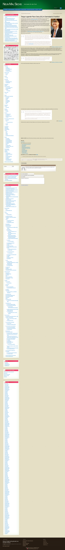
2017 (6, 209)
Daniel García (24, 156)
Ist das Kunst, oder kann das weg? (9, 118)
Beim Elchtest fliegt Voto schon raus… (10, 18)
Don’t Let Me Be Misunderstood (26, 144)
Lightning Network (8, 202)
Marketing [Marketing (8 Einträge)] (5, 54)
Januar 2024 (6, 406)
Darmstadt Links (9, 230)
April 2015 (6, 487)
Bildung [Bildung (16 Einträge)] (6, 47)
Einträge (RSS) (29, 548)
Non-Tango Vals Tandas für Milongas (12, 352)
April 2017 (6, 463)
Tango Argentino (44, 156)
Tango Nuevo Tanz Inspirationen (11, 328)
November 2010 (7, 530)
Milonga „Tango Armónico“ (9, 317)
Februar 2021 (7, 421)
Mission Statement (7, 271)
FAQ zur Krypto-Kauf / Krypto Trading (11, 200)
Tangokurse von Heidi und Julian (14, 175)
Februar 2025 (7, 395)
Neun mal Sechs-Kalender (9, 296)
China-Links (8, 229)
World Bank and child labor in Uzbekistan (57, 13)
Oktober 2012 (7, 516)
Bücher (6, 76)
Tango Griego (22, 141)
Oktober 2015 (7, 481)
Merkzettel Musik (9, 264)
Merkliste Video (9, 221)
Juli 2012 (6, 519)
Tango (7, 134)
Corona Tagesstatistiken (10, 286)
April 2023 (6, 411)
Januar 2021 (6, 422)
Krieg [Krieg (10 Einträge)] (11, 53)
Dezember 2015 (7, 479)
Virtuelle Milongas (9, 329)
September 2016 (7, 470)
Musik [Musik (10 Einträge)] (12, 54)
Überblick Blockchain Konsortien (10, 203)
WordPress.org (7, 365)
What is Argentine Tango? (9, 356)
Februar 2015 (7, 489)
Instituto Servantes (36, 156)
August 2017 (6, 460)
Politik (6, 137)
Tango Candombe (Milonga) (10, 348)
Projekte (6, 280)
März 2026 (6, 383)
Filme (7, 219)
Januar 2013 (6, 513)
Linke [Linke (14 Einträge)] (16, 53)
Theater (7, 123)
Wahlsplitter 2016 (8, 303)
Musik (6, 130)
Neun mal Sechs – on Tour (9, 277)
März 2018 (6, 453)
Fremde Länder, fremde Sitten (9, 96)
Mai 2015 (6, 486)
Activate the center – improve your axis (12, 333)
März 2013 (6, 511)
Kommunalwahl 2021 (9, 81)
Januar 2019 (6, 444)
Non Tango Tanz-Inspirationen (11, 327)
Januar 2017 (6, 466)
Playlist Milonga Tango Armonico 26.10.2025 (11, 26)
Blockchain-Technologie (34, 19)
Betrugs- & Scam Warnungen (10, 190)
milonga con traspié (40, 156)
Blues (7, 131)
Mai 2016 (6, 474)
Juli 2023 (6, 409)
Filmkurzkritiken (7, 208)
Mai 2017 (6, 462)
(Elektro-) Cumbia (9, 261)
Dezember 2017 (7, 456)
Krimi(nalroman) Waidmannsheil (10, 295)
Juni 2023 (6, 410)
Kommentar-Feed (7, 364)
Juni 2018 (6, 451)
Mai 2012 (6, 521)
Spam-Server (7, 278)
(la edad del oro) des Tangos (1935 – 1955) (36, 31)
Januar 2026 (6, 385)
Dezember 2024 (7, 397)
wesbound (24, 165)
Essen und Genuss (7, 86)
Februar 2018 (7, 454)
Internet (6, 112)
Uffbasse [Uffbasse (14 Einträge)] (14, 59)
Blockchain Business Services (10, 193)
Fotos (5, 95)
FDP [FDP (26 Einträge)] (14, 51)
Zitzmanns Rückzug (9, 180)
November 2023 (7, 407)
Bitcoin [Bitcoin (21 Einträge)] (11, 47)
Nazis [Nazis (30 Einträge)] (16, 54)
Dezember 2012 (7, 514)
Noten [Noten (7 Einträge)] (5, 55)
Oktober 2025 (7, 388)
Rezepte (7, 89)
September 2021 (7, 416)
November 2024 (7, 398)
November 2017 (7, 457)
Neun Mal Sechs (12, 4)
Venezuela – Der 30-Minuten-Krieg (9, 19)
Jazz (6, 132)
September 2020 (7, 426)
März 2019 (6, 442)
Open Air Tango (9, 323)
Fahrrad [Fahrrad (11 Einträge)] (10, 51)
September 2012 (7, 517)
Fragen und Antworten (9, 276)
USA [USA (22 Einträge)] (7, 60)
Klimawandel (6, 128)
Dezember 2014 (7, 491)
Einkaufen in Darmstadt (9, 216)
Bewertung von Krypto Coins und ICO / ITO (11, 191)
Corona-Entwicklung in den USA (11, 287)
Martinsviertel (8, 82)
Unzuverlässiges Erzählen (10, 222)
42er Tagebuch (8, 281)
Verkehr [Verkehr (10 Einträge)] (10, 59)
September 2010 (7, 531)
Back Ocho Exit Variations (11, 344)
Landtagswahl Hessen (9, 142)
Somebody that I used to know (26, 148)
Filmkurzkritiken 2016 (9, 210)
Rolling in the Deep (24, 151)
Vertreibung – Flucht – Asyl (9, 146)
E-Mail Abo (7, 274)
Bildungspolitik (7, 72)
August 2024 (6, 400)
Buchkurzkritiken (9, 214)
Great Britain (7, 100)
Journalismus (7, 126)
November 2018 (7, 446)
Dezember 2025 (7, 386)
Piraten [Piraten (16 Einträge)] (11, 55)
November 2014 (7, 492)
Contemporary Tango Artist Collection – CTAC (12, 316)
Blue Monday (24, 146)
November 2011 (7, 527)
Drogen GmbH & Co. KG (9, 87)
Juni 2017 (6, 461)
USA (6, 103)
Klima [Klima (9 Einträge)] (8, 53)
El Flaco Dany (29, 156)
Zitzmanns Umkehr (7, 22)
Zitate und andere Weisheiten (9, 161)
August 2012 (6, 518)
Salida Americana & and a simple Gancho (12, 347)
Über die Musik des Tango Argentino (11, 355)
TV (6, 93)
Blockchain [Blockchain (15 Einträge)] (15, 47)
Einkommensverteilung (9, 154)
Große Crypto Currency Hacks (10, 201)
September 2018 (7, 448)
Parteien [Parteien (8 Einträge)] (7, 55)
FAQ (6, 275)
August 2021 (6, 417)
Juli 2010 (6, 533)
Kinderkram (6, 127)
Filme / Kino (6, 92)
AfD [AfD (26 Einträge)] (5, 46)
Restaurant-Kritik (8, 88)
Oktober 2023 (7, 408)
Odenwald (7, 107)
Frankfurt (32, 156)
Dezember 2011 (7, 526)
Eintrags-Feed (7, 363)
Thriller (7, 77)
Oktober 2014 (7, 493)
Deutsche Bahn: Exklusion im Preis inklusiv (25, 13)
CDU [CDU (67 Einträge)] (10, 49)
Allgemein (6, 65)
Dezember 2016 (7, 467)
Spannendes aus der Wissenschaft (11, 254)
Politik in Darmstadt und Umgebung (13, 238)
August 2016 (6, 471)
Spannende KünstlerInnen (10, 251)
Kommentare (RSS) (34, 548)
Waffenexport (8, 147)
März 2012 (6, 523)
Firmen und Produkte (9, 156)
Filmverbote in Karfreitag (10, 220)
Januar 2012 (6, 525)
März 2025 (6, 394)
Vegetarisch (8, 90)
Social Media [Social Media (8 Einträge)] (9, 56)
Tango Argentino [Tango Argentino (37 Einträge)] (9, 58)
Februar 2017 (7, 465)
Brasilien (7, 98)
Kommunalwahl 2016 (9, 140)
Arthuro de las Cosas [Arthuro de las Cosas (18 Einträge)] (11, 46)
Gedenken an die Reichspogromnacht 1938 (11, 25)
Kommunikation (7, 129)
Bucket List (7, 284)
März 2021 (6, 420)
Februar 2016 (7, 477)
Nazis (7, 144)
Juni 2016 (6, 473)
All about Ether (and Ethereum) (10, 188)
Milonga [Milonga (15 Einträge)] (9, 54)
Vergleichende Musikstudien (10, 135)
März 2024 (6, 404)
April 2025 (6, 393)
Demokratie (7, 138)
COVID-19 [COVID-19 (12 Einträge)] (8, 50)
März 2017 (6, 464)
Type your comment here (32, 181)
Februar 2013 (7, 512)
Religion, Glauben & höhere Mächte (12, 246)
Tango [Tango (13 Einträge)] (16, 56)
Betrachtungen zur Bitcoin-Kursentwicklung (12, 189)
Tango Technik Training (10, 320)
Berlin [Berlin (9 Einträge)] (17, 46)
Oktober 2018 (7, 447)
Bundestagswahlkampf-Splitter (11, 304)
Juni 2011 (6, 529)
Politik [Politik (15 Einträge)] (14, 55)
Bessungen (7, 80)
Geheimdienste (8, 139)
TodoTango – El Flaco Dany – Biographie (57, 46)
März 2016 (6, 476)
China (7, 99)
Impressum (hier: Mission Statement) (28, 540)
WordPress (38, 547)
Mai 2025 (6, 392)
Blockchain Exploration (8, 186)
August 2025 (6, 390)
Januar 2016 (6, 478)
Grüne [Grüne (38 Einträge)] (6, 52)
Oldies (7, 133)
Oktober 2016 (7, 469)
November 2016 (7, 468)
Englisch (6, 85)
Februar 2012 (7, 524)
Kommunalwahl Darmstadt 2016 (11, 305)
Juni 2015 (6, 485)
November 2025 (7, 387)
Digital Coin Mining (8, 199)
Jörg (5, 180)
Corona (7, 285)
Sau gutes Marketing (11, 241)
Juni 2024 (6, 401)
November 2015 (7, 480)
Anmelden (6, 362)
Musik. (37, 154)
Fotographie (7, 290)
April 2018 (6, 452)
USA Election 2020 (8, 299)
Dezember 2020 (7, 423)
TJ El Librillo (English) (10, 353)
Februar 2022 (7, 415)
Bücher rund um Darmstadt (11, 235)
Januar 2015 (6, 490)
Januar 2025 (6, 396)
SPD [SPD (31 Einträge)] (13, 56)
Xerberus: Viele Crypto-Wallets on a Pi (11, 206)
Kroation (7, 102)
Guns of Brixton (24, 145)
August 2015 (6, 483)
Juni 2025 (6, 391)
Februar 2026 (7, 384)
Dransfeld (7, 289)
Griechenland (8, 101)
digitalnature (31, 547)
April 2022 (6, 413)
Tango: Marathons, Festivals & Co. (10, 350)
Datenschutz (6, 84)
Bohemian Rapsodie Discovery (26, 147)
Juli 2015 (6, 484)
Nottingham (7, 297)
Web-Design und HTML (10, 257)
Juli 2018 (6, 450)
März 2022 (6, 414)
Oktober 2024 (7, 399)
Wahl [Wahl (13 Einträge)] (13, 59)
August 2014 (6, 495)
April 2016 (6, 475)
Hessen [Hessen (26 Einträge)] (12, 52)
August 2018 (6, 449)
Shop (6, 298)
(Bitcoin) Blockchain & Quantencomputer (11, 187)
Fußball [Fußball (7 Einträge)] (17, 51)
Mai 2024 (6, 402)
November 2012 (7, 515)
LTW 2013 (7, 143)
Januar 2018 (6, 455)
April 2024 (6, 403)
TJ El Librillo (7, 351)
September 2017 (7, 459)
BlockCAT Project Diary (9, 192)
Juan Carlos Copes (31, 43)
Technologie (8, 255)
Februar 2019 (7, 443)
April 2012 (6, 522)
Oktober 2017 (7, 458)
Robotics (7, 111)
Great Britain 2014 (8, 294)
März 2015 (6, 488)
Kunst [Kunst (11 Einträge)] (13, 53)
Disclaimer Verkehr (8, 273)
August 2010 (6, 532)
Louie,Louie (23, 149)
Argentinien (7, 97)
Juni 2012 (6, 520)
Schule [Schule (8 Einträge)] (6, 56)
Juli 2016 (6, 472)
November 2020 (7, 424)
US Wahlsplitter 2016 (10, 311)
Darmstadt (27, 156)
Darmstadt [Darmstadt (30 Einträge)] (14, 50)
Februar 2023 (7, 412)
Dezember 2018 (7, 445)
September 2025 (7, 389)
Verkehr (8, 256)
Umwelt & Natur (8, 145)
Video (7, 124)
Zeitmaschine (9, 258)
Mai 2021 (6, 418)
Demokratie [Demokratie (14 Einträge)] (6, 51)
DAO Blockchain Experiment (10, 198)
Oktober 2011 (7, 528)
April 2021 (6, 419)
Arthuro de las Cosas (10, 122)
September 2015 (7, 482)
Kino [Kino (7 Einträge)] (6, 53)
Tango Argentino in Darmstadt (10, 322)
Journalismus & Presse (10, 245)
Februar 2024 (7, 405)
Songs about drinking (10, 265)
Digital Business (8, 153)
